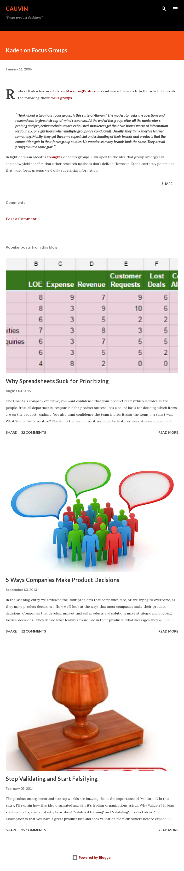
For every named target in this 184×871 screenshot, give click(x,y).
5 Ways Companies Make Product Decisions (62, 579)
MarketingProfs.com (82, 91)
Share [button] (166, 184)
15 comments (33, 830)
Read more (168, 432)
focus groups (61, 98)
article (55, 91)
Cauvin (17, 8)
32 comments (33, 432)
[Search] (164, 9)
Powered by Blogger (92, 857)
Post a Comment (21, 218)
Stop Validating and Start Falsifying (52, 778)
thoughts (54, 157)
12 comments (33, 631)
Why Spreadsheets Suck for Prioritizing (57, 380)
